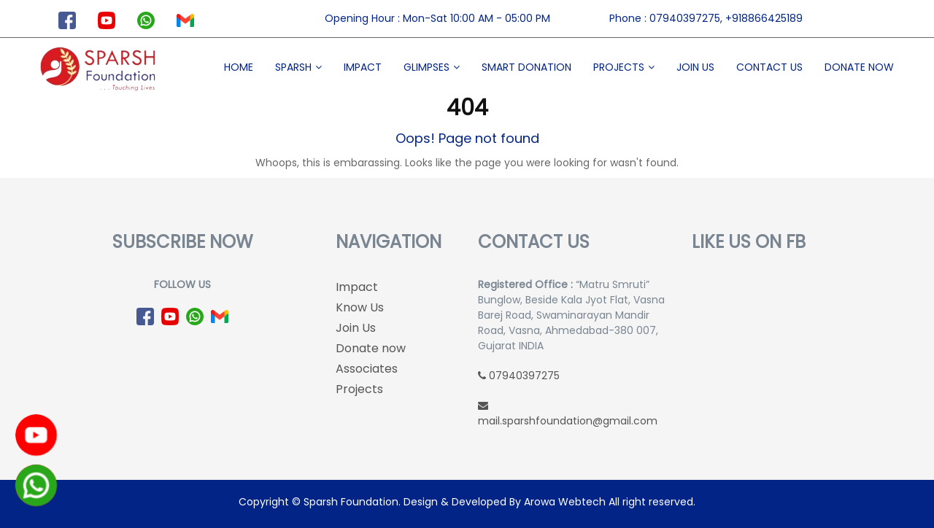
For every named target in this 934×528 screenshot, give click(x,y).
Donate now (859, 67)
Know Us (360, 307)
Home (238, 67)
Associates (367, 368)
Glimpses (426, 67)
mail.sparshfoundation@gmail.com (567, 414)
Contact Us (769, 67)
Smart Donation (526, 67)
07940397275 (519, 375)
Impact (363, 67)
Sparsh (293, 67)
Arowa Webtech (565, 501)
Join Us (695, 67)
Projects (618, 67)
